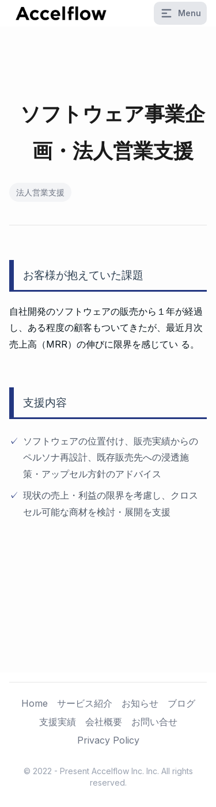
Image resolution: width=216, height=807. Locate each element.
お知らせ (140, 703)
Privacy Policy (108, 740)
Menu (180, 13)
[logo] (61, 13)
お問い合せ (154, 721)
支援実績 (57, 721)
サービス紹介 (84, 703)
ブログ (181, 703)
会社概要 (103, 721)
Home (34, 703)
